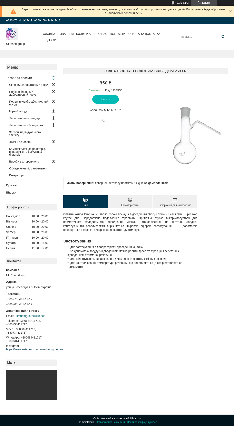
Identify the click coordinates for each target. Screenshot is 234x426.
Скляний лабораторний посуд (29, 84)
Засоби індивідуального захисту (25, 134)
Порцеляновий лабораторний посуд (28, 103)
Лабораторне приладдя (24, 118)
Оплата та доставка (144, 33)
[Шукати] (223, 36)
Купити (105, 99)
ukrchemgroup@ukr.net (30, 316)
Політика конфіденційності (142, 422)
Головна (48, 33)
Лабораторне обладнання (26, 125)
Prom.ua (136, 418)
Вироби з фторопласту (24, 161)
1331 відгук (182, 2)
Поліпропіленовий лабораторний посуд (22, 93)
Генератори (17, 175)
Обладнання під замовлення (28, 168)
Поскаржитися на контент (110, 422)
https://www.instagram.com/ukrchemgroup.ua (34, 349)
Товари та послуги (73, 33)
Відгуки (50, 40)
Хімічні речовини (20, 142)
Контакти (117, 33)
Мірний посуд (18, 111)
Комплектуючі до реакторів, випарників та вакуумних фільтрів (27, 151)
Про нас (100, 33)
